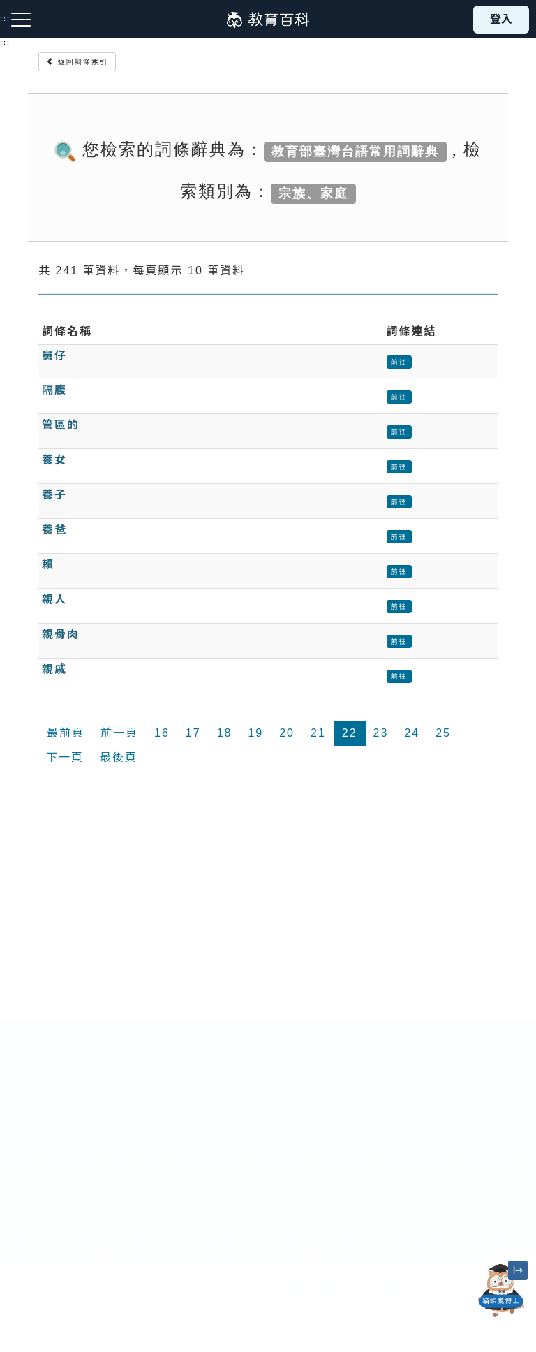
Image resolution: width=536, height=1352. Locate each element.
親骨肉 (61, 634)
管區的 (61, 425)
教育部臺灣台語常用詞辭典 (355, 151)
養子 (54, 495)
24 (411, 733)
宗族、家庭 (313, 193)
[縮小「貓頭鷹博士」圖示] (518, 1270)
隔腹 (54, 390)
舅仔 (54, 356)
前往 (399, 362)
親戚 (54, 669)
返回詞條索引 (77, 62)
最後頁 (118, 757)
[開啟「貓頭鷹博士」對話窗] (501, 1290)
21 (318, 733)
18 (224, 733)
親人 (54, 599)
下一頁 (65, 757)
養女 (54, 460)
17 (193, 733)
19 (255, 733)
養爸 (54, 530)
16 (162, 733)
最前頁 (65, 733)
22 (349, 733)
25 (443, 733)
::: (5, 42)
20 (287, 733)
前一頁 (119, 733)
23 (381, 733)
